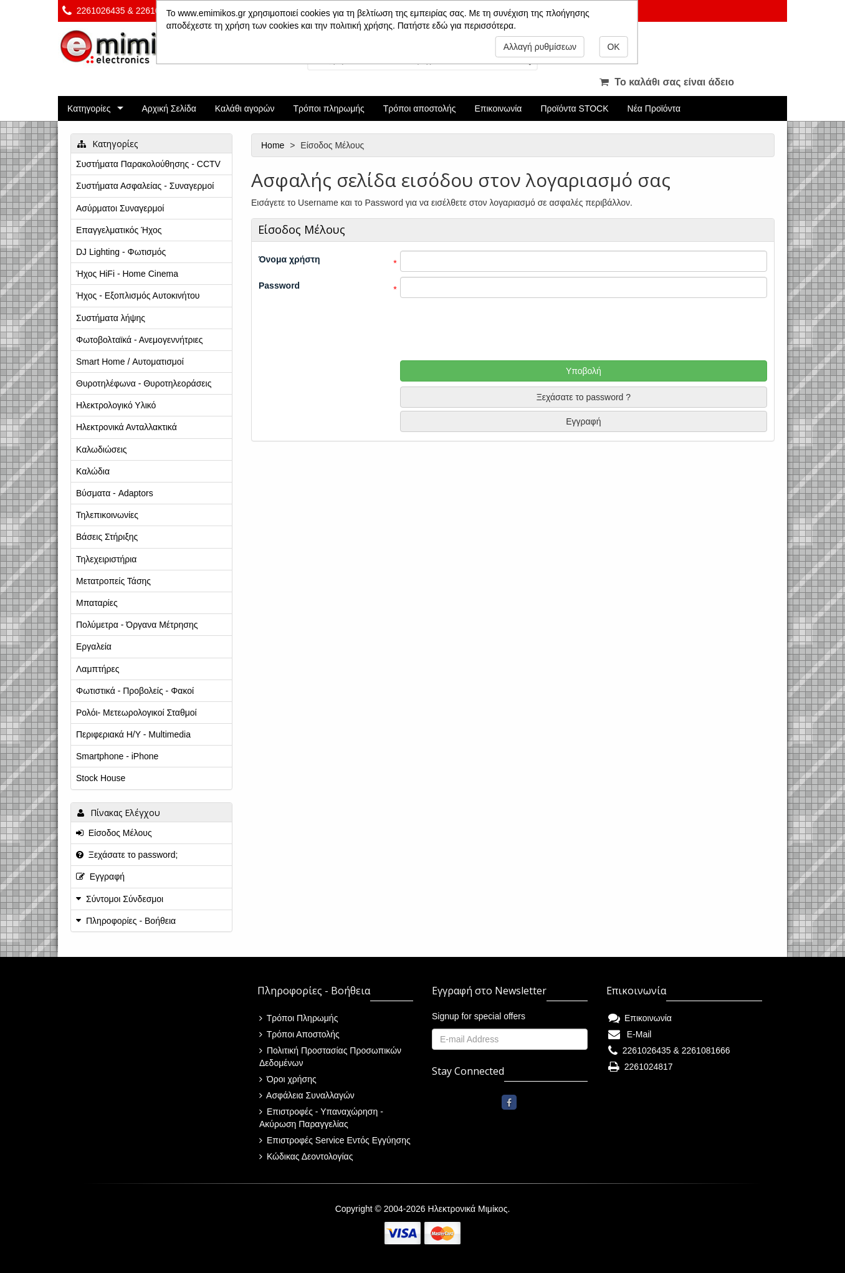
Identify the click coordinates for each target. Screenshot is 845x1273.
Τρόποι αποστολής (419, 108)
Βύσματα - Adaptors (114, 493)
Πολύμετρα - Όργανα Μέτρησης (137, 625)
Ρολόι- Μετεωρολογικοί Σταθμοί (136, 713)
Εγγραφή (583, 421)
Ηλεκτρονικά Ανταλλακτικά (126, 427)
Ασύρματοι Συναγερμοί (120, 208)
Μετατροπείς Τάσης (113, 581)
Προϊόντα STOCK (574, 108)
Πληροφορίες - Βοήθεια (131, 921)
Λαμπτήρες (97, 669)
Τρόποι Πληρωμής (298, 1018)
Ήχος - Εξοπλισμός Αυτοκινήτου (137, 295)
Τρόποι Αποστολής (299, 1034)
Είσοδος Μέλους (114, 833)
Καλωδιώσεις (101, 449)
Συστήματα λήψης (110, 318)
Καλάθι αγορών (245, 108)
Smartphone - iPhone (117, 756)
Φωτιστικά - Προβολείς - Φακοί (135, 691)
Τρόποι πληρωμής (328, 108)
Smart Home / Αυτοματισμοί (130, 362)
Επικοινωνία (498, 108)
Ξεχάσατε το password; (127, 855)
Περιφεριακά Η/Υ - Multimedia (133, 734)
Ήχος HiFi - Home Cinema (127, 274)
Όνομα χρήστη (289, 259)
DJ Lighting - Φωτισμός (121, 252)
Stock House (100, 778)
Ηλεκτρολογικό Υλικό (116, 405)
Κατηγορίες (88, 108)
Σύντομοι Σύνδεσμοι (124, 899)
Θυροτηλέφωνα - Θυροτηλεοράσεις (143, 383)
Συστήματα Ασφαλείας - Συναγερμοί (145, 186)
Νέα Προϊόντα (654, 108)
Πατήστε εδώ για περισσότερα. (457, 26)
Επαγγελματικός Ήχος (118, 230)
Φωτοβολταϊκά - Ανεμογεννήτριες (139, 340)
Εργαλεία (94, 646)
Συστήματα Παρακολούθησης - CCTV (148, 164)
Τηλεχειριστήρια (106, 559)
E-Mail (629, 1034)
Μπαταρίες (97, 603)
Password (279, 286)
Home (274, 145)
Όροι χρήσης (288, 1079)
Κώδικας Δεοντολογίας (306, 1156)
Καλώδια (93, 471)
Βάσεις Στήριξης (107, 537)
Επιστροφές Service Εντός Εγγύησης (335, 1140)
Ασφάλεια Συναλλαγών (307, 1095)
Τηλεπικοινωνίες (107, 515)
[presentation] (513, 327)
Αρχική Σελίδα (168, 108)
